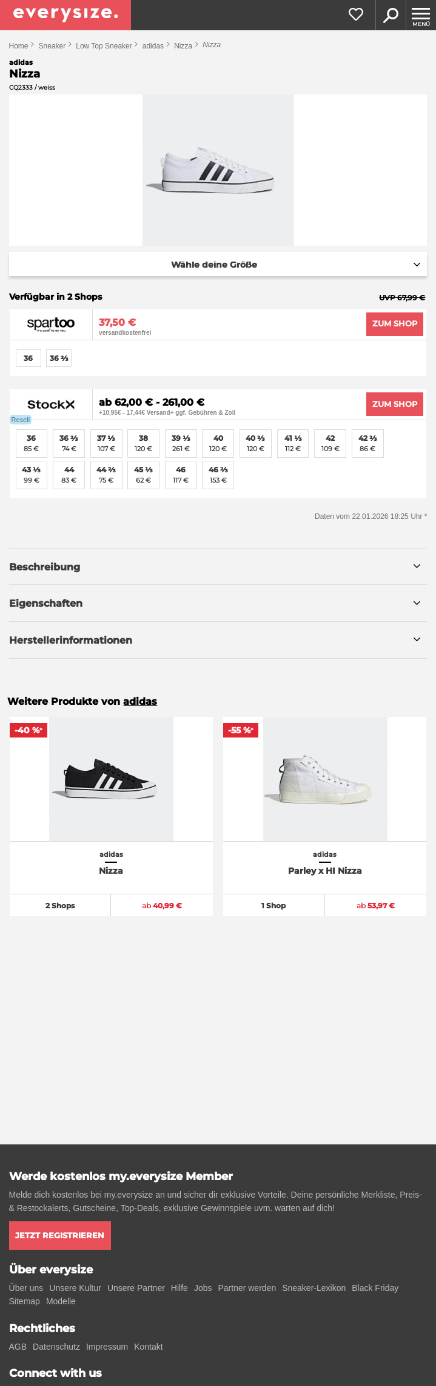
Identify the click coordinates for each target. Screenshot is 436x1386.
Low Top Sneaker (104, 46)
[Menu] (421, 15)
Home (19, 46)
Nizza (183, 46)
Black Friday (375, 1288)
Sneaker (52, 46)
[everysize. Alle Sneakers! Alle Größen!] (65, 15)
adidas (153, 46)
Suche (390, 15)
